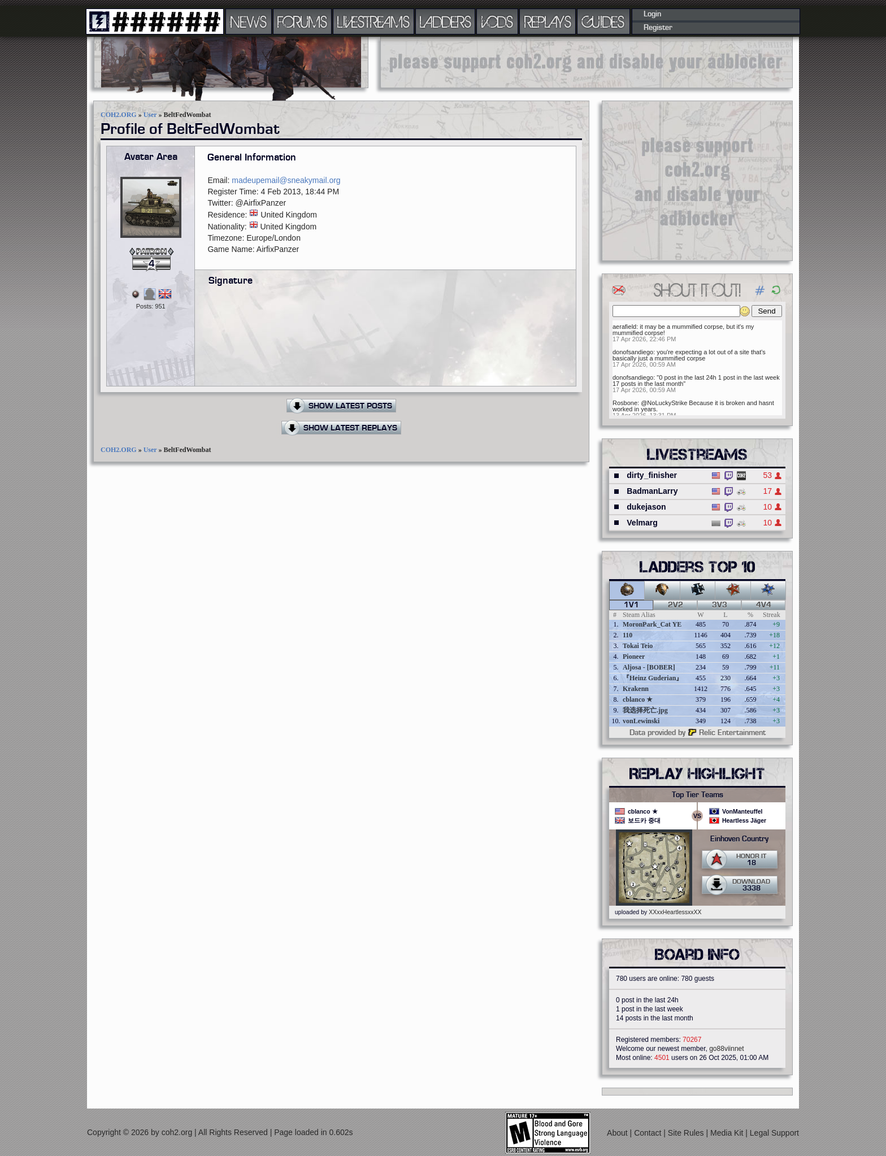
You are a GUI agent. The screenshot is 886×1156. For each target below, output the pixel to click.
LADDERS (445, 21)
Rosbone (625, 402)
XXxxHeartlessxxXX (675, 912)
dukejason (646, 506)
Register (658, 28)
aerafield (624, 326)
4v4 (763, 605)
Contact (648, 1132)
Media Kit (727, 1132)
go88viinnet (726, 1049)
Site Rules (687, 1132)
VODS (497, 21)
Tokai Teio (638, 646)
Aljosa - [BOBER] (649, 667)
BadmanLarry (652, 491)
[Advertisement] (586, 62)
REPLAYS (547, 21)
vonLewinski (641, 721)
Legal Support (774, 1132)
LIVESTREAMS (373, 21)
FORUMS (302, 21)
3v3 (719, 605)
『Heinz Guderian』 (653, 678)
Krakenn (636, 689)
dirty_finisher (652, 475)
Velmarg (642, 522)
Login (652, 14)
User (150, 115)
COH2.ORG (119, 115)
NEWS (249, 21)
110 (627, 635)
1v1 (631, 605)
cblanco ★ (638, 699)
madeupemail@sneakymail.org (286, 180)
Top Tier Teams (697, 795)
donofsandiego (633, 352)
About (618, 1132)
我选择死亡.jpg (645, 710)
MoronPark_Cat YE (652, 624)
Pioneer (634, 656)
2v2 (675, 605)
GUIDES (603, 21)
